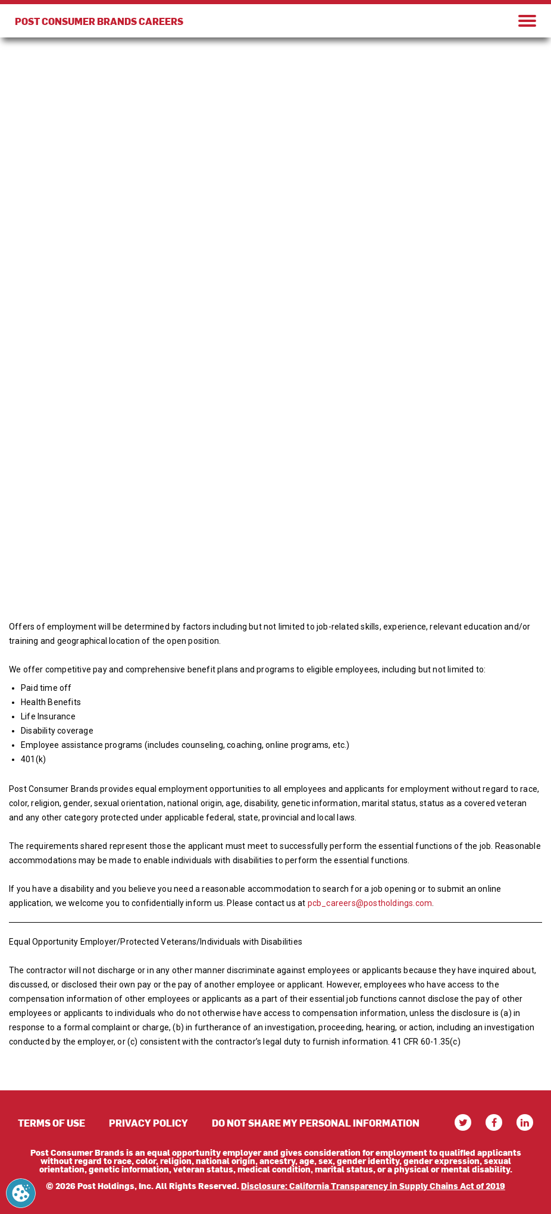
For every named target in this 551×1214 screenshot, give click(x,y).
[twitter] (463, 1122)
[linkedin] (524, 1122)
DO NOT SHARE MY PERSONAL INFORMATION (315, 1122)
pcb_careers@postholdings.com (370, 903)
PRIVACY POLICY (148, 1122)
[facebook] (494, 1122)
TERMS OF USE (51, 1122)
